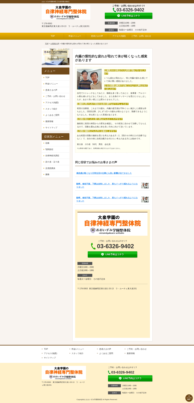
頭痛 (47, 143)
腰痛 (47, 174)
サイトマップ (51, 128)
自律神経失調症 (52, 156)
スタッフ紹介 (51, 109)
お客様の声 (54, 44)
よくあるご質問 (52, 115)
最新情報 (49, 121)
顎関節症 (49, 149)
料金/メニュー (75, 36)
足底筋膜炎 (50, 168)
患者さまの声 (97, 36)
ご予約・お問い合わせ (141, 36)
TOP (53, 36)
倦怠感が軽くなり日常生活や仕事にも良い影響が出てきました (104, 173)
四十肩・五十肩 (52, 162)
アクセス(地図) (119, 36)
